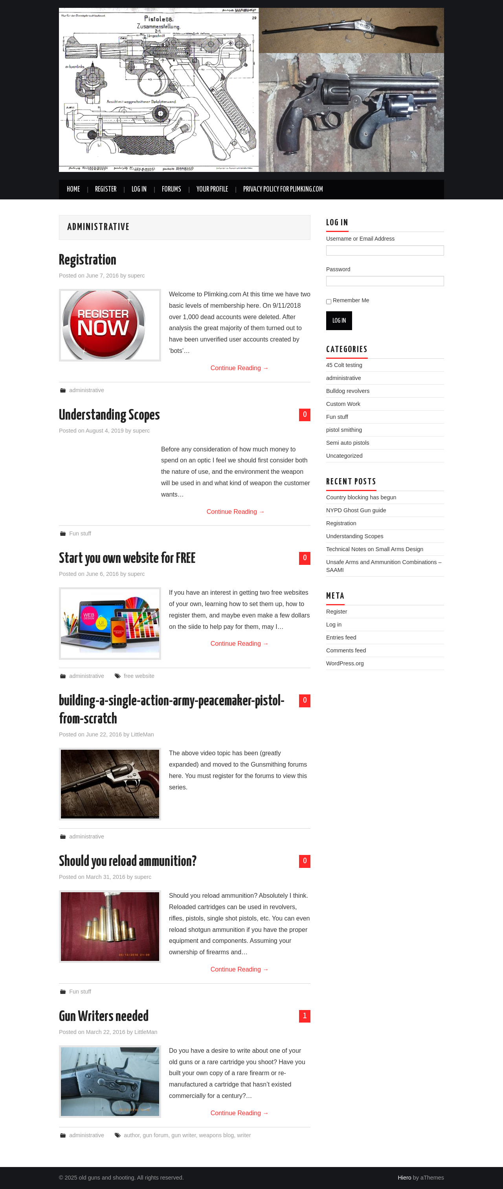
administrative (86, 390)
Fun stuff (80, 533)
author (132, 1135)
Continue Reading (240, 368)
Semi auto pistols (347, 443)
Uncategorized (344, 456)
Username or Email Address (360, 239)
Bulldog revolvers (347, 391)
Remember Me (351, 300)
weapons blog (216, 1135)
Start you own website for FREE (127, 559)
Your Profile (212, 189)
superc (136, 275)
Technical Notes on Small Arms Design (374, 549)
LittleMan (142, 734)
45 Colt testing (344, 365)
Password (338, 269)
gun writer (183, 1135)
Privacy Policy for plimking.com (283, 189)
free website (139, 676)
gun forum (155, 1135)
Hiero (404, 1177)
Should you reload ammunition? (127, 862)
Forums (171, 189)
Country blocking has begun (361, 497)
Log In (139, 189)
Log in (333, 624)
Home (73, 189)
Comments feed (346, 650)
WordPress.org (345, 663)
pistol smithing (344, 430)
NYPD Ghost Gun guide (356, 510)
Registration (87, 261)
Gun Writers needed (104, 1017)
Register (105, 189)
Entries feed (341, 637)
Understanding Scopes (109, 416)
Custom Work (343, 404)
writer (244, 1135)
